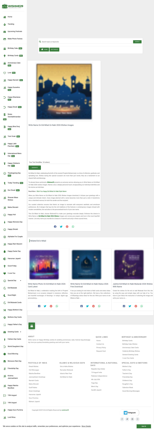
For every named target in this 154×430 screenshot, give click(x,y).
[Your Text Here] (49, 162)
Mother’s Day (126, 366)
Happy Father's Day (12, 324)
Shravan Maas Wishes (10, 198)
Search (137, 41)
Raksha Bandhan (34, 373)
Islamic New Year (66, 373)
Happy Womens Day (12, 222)
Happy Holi (9, 214)
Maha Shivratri (10, 207)
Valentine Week (127, 387)
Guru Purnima (33, 398)
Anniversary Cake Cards (130, 348)
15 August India (96, 372)
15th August (10, 395)
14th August (10, 403)
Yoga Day (94, 383)
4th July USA (95, 379)
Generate (35, 167)
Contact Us (100, 344)
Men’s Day (94, 386)
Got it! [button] (144, 426)
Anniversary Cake (12, 64)
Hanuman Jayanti (12, 258)
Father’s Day (126, 370)
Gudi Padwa (33, 387)
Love (9, 73)
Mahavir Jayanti (34, 401)
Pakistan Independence (99, 376)
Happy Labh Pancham (11, 144)
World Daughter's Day (13, 346)
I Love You (9, 273)
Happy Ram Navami (12, 244)
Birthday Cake (12, 48)
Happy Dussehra (11, 88)
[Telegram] (129, 413)
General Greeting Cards (130, 355)
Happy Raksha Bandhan (10, 386)
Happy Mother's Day (12, 310)
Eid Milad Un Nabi (66, 377)
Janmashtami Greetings (37, 377)
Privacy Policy (101, 348)
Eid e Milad (54, 49)
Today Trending (13, 183)
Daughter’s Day (127, 384)
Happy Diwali (12, 107)
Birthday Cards (127, 341)
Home (44, 49)
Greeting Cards (12, 332)
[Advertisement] (90, 19)
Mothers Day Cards (12, 317)
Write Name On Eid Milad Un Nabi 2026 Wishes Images (51, 125)
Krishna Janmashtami (10, 377)
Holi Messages (34, 370)
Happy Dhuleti (10, 229)
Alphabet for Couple (13, 236)
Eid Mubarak (10, 288)
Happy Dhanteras (12, 98)
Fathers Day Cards (12, 339)
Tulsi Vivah (11, 136)
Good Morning (10, 354)
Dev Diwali (11, 190)
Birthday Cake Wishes (129, 344)
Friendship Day (11, 368)
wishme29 (65, 410)
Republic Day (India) (98, 369)
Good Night (9, 295)
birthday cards (13, 55)
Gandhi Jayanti (96, 390)
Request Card (101, 351)
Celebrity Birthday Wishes (131, 351)
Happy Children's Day (11, 164)
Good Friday (9, 266)
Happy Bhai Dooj (12, 127)
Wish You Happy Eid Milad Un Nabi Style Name (51, 191)
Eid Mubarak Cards (12, 302)
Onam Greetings (34, 391)
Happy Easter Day (12, 251)
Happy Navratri (13, 80)
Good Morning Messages (131, 391)
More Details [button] (86, 426)
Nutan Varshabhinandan (12, 116)
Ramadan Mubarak (66, 370)
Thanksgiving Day (12, 174)
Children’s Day (127, 380)
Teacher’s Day (127, 373)
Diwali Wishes (33, 366)
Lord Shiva (9, 417)
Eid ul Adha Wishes (66, 366)
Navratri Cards (34, 380)
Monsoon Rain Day (12, 361)
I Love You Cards (128, 358)
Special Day (12, 280)
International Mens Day (12, 154)
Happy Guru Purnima (13, 410)
